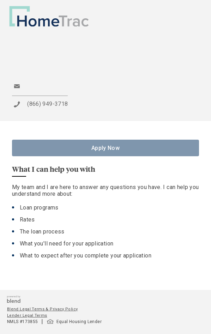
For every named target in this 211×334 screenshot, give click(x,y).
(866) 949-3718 (47, 104)
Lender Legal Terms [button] (27, 315)
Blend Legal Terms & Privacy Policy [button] (42, 309)
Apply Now (105, 148)
